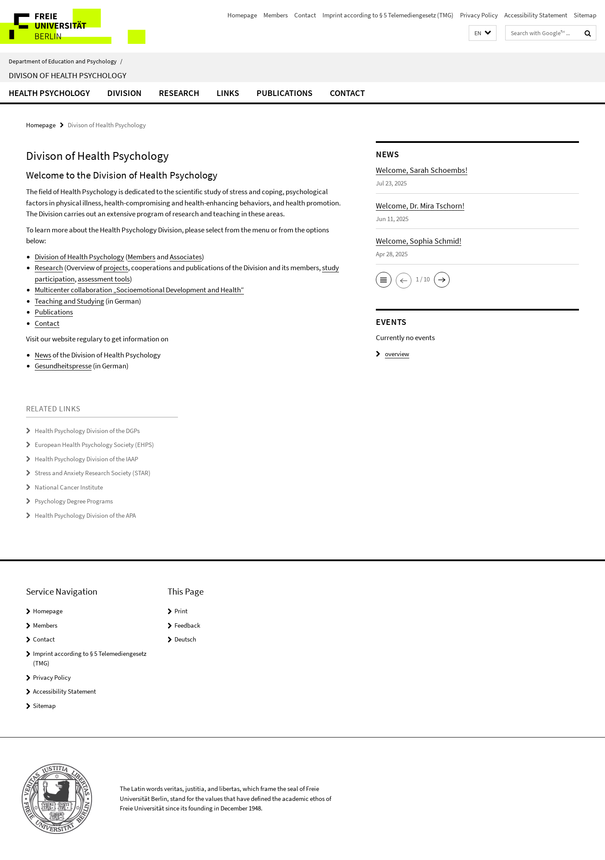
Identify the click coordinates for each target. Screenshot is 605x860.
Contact (305, 15)
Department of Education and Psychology (65, 61)
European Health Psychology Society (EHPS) (94, 444)
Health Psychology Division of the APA (85, 515)
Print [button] (180, 611)
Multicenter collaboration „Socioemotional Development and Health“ (139, 289)
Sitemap (585, 15)
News (43, 355)
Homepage (242, 15)
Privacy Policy (479, 15)
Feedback (187, 625)
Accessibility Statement (535, 15)
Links (228, 92)
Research (179, 92)
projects (115, 267)
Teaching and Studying (69, 301)
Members (275, 15)
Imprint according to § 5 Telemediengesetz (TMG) (388, 15)
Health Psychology (49, 92)
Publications (284, 92)
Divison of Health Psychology (67, 75)
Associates (186, 256)
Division (124, 92)
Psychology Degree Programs (74, 501)
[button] (482, 33)
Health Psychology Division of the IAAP (86, 459)
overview (392, 354)
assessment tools (104, 279)
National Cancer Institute (69, 487)
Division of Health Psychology (79, 256)
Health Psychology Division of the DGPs (87, 431)
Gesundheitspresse (63, 365)
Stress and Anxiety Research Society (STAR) (93, 473)
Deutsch (185, 639)
